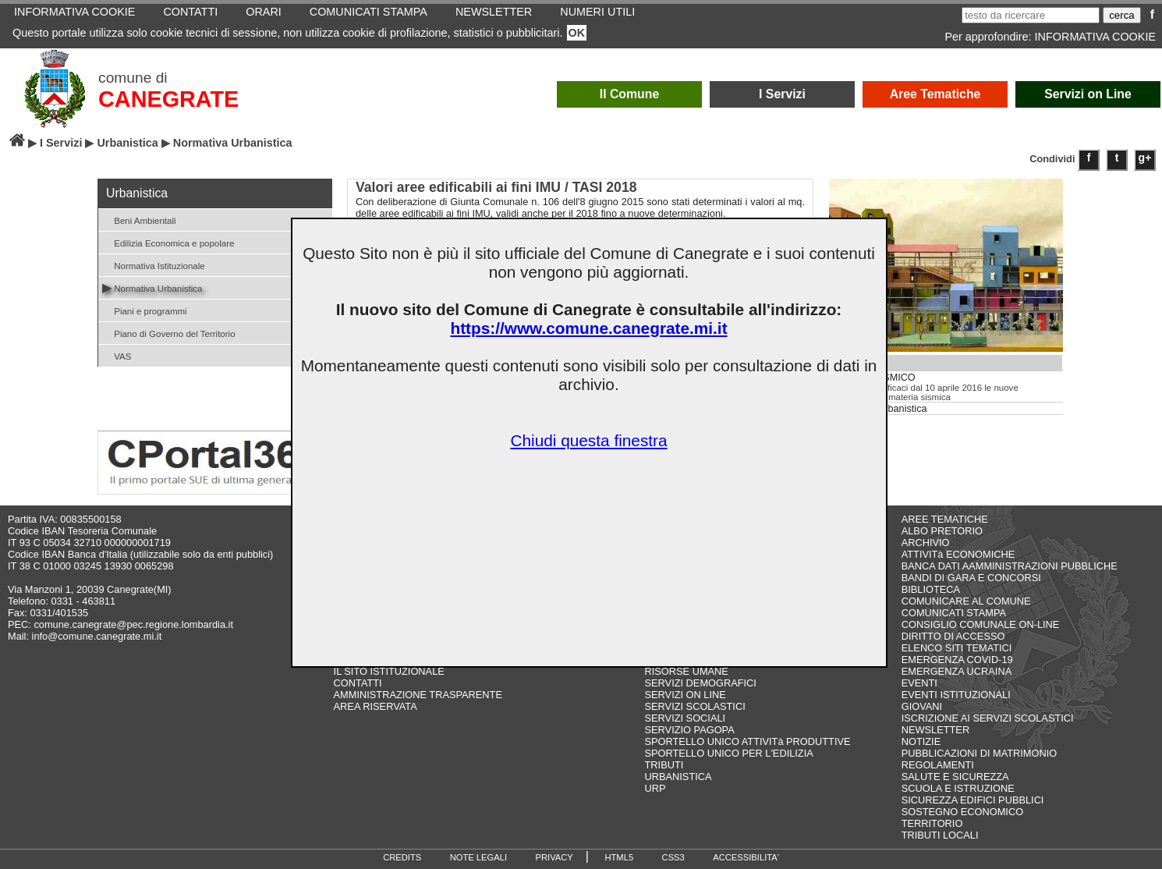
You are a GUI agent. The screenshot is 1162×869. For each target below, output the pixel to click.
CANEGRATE (168, 99)
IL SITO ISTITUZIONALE (389, 671)
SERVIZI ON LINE (685, 695)
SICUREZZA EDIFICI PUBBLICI (973, 800)
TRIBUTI (664, 765)
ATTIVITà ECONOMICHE (958, 554)
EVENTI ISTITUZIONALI (956, 695)
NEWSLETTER (935, 730)
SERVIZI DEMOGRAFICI (700, 683)
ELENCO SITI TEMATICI (957, 648)
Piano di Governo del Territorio (169, 332)
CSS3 (673, 857)
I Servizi (782, 94)
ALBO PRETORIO (942, 531)
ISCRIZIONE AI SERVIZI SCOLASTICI (988, 718)
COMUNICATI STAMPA (954, 613)
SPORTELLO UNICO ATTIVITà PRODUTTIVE (748, 741)
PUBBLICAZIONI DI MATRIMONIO (979, 753)
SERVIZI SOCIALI (685, 718)
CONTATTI (358, 683)
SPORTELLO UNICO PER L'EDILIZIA (729, 753)
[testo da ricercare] (1031, 15)
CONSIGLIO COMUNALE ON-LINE (981, 624)
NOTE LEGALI (478, 857)
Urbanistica (127, 143)
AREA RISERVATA (375, 706)
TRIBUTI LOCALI (940, 835)
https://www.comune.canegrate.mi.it (588, 328)
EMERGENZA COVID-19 (957, 659)
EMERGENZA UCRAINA (957, 671)
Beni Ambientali (139, 219)
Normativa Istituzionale (153, 264)
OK (577, 33)
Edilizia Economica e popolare (168, 242)
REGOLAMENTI (938, 765)
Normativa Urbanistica (152, 287)
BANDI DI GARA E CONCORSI (971, 577)
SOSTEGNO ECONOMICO (962, 812)
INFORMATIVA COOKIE (1095, 36)
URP (655, 788)
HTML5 (618, 857)
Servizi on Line (1088, 94)
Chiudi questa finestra (588, 440)
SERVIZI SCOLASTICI (695, 706)
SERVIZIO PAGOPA (690, 730)
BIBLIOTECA (931, 589)
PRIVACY (554, 857)
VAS (116, 355)
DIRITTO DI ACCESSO (953, 636)
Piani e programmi (144, 310)
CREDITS (402, 857)
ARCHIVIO (926, 542)
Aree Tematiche (935, 94)
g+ (1145, 157)
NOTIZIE (921, 741)
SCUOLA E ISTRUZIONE (958, 788)
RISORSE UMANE (686, 671)
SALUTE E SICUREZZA (955, 776)
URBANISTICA (678, 776)
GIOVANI (922, 706)
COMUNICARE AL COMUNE (966, 601)
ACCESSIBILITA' (746, 857)
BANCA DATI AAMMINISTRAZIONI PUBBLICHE (1010, 566)
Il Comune (630, 94)
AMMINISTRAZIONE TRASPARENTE (418, 695)
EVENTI (919, 683)
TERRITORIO (932, 823)
